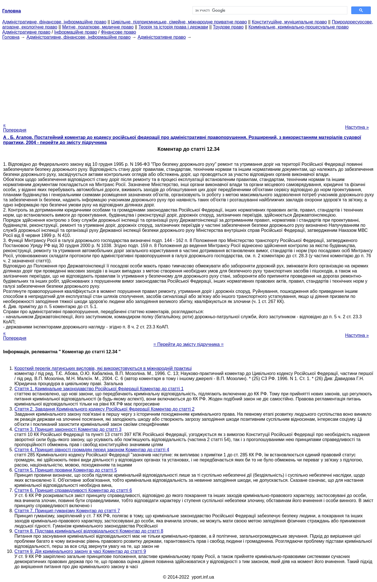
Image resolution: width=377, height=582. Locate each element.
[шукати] (269, 10)
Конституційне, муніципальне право (289, 21)
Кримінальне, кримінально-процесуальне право (298, 27)
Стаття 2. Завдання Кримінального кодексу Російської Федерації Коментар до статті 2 (104, 409)
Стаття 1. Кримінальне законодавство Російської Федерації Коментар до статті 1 (99, 388)
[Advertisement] (188, 79)
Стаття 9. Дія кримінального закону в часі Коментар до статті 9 (80, 551)
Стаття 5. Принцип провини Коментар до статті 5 (65, 470)
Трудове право (228, 27)
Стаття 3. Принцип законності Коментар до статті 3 (68, 429)
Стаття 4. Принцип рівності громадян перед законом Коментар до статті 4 (91, 449)
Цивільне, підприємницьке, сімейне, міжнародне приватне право (179, 21)
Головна (11, 37)
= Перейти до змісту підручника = (188, 344)
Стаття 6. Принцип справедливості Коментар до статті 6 (73, 490)
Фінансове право (118, 32)
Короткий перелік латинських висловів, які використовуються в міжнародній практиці (103, 368)
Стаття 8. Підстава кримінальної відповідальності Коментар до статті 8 (88, 531)
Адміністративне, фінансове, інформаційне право (54, 21)
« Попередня (14, 127)
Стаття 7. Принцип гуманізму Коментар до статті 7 (67, 510)
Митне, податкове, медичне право (98, 27)
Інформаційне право (75, 32)
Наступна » (357, 127)
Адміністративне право (26, 32)
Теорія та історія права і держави (173, 27)
